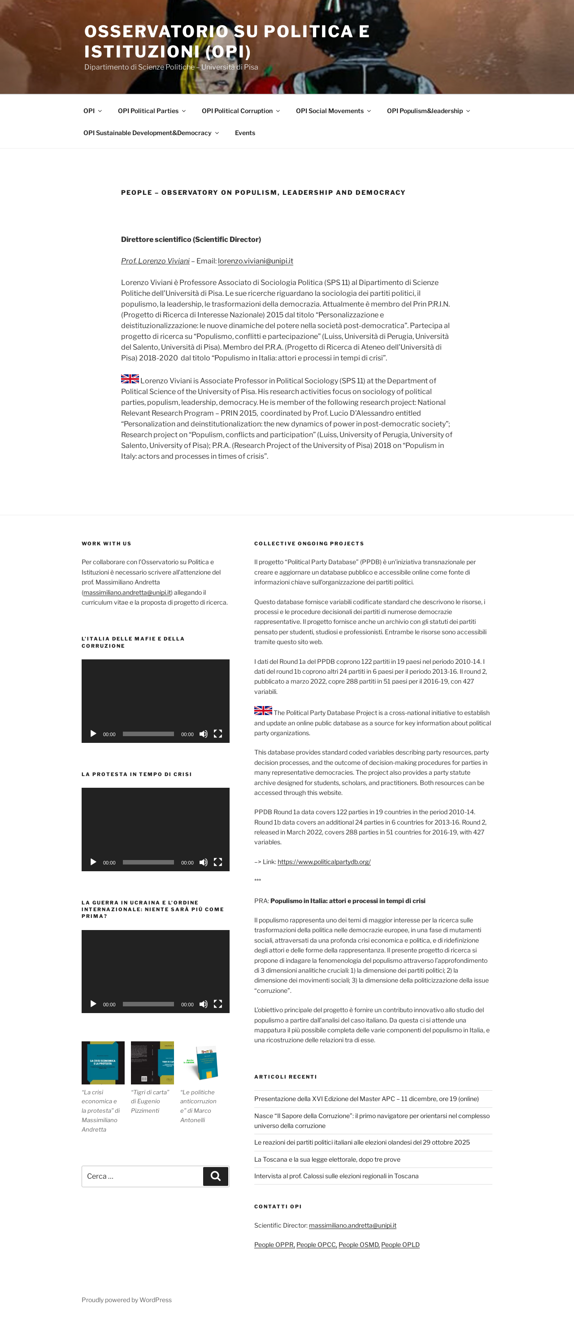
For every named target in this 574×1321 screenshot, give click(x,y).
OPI (93, 110)
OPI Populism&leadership (429, 110)
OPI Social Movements (334, 110)
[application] (156, 700)
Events (245, 132)
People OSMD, (359, 1244)
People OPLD (400, 1244)
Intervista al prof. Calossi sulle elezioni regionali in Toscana (336, 1176)
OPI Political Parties (152, 110)
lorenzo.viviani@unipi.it (255, 261)
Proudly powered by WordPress (127, 1299)
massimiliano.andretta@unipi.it (127, 592)
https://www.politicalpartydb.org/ (324, 861)
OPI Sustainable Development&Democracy (151, 132)
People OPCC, (316, 1244)
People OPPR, (274, 1244)
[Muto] (203, 733)
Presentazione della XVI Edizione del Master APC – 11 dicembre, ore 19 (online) (366, 1098)
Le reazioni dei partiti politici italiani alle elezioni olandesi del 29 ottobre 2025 (362, 1142)
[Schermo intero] (217, 733)
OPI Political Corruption (241, 110)
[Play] (93, 733)
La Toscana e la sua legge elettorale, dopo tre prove (327, 1159)
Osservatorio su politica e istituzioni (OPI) (227, 41)
